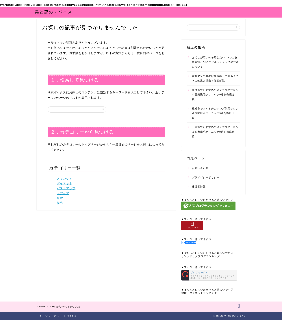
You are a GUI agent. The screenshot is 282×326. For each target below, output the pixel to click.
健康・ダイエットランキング (199, 297)
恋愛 (60, 202)
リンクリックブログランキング (200, 260)
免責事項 (71, 322)
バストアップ (66, 192)
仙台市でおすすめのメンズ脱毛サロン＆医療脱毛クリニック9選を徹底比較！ (215, 99)
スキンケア (64, 182)
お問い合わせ (200, 172)
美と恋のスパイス (54, 11)
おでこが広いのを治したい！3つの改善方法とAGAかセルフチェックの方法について (215, 66)
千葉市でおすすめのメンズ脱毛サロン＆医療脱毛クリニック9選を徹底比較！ (215, 136)
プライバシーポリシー (205, 181)
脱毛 (60, 207)
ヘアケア (63, 197)
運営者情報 (199, 191)
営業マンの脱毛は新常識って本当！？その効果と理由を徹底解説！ (215, 82)
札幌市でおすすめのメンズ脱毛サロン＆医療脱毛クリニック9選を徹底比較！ (215, 117)
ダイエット (64, 187)
